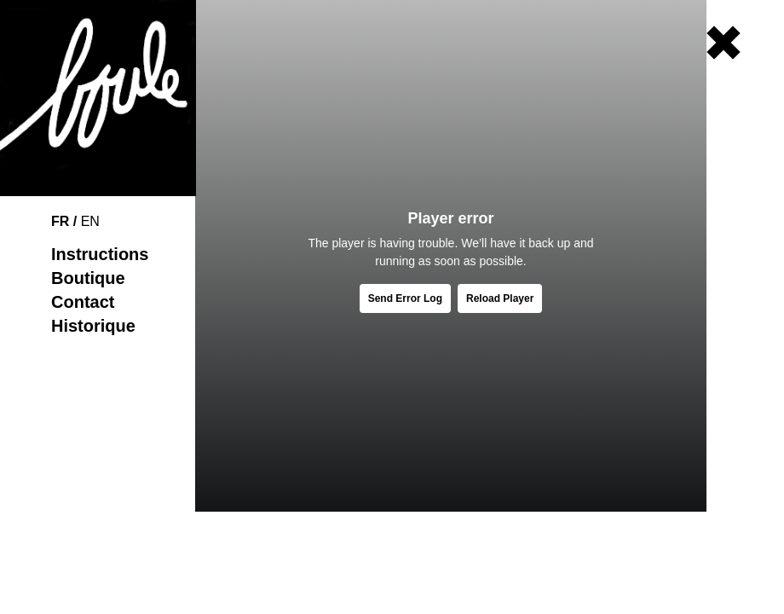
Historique (93, 325)
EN (90, 221)
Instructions (99, 254)
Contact (82, 302)
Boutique (88, 278)
